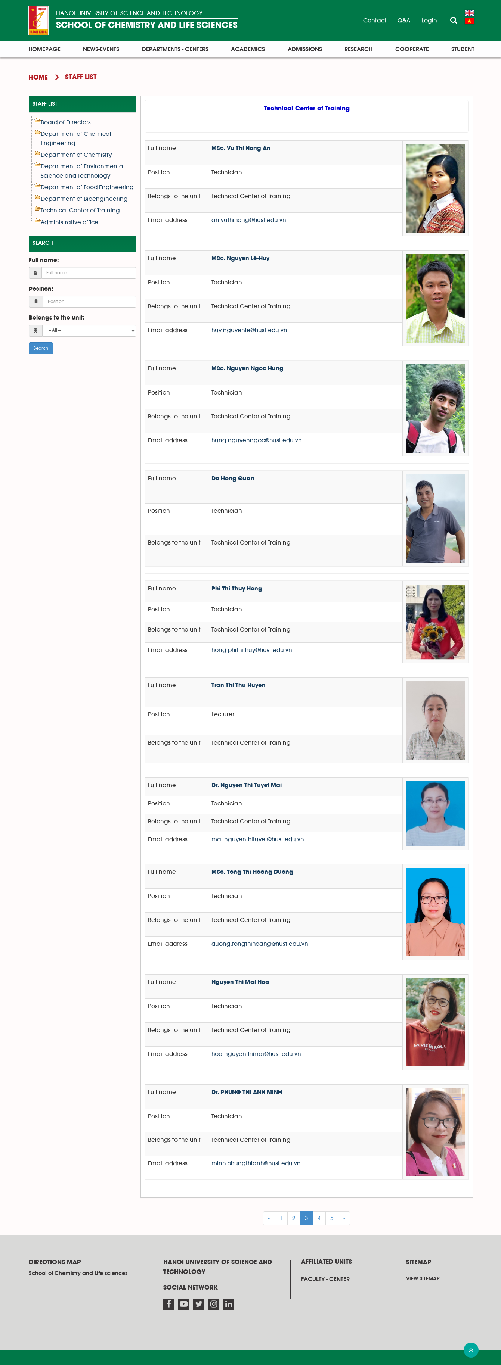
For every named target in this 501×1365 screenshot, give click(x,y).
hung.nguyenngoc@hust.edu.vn (256, 440)
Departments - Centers (175, 49)
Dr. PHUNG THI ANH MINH (246, 1092)
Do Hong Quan (232, 479)
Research (358, 49)
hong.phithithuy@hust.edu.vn (251, 650)
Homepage (44, 49)
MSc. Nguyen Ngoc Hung (247, 368)
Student (462, 49)
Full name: (44, 260)
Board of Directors (66, 122)
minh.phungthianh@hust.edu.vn (256, 1163)
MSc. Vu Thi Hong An (240, 148)
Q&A (404, 21)
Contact (374, 21)
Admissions (305, 49)
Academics (248, 49)
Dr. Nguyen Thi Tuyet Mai (246, 785)
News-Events (101, 49)
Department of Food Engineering (87, 187)
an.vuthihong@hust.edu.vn (248, 220)
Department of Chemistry (76, 155)
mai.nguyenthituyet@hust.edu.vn (257, 839)
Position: (41, 289)
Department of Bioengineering (84, 199)
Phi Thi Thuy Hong (236, 589)
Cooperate (412, 49)
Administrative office (69, 222)
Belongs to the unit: (56, 318)
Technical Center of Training (80, 211)
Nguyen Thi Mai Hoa (240, 982)
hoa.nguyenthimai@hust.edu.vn (256, 1054)
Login (429, 21)
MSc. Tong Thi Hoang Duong (252, 872)
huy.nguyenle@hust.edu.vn (249, 330)
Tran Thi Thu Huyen (238, 685)
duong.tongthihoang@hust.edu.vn (259, 944)
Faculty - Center (325, 1279)
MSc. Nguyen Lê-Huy (240, 258)
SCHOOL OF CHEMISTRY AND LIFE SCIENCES (147, 25)
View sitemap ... (426, 1278)
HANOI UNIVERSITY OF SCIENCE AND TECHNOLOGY (129, 13)
